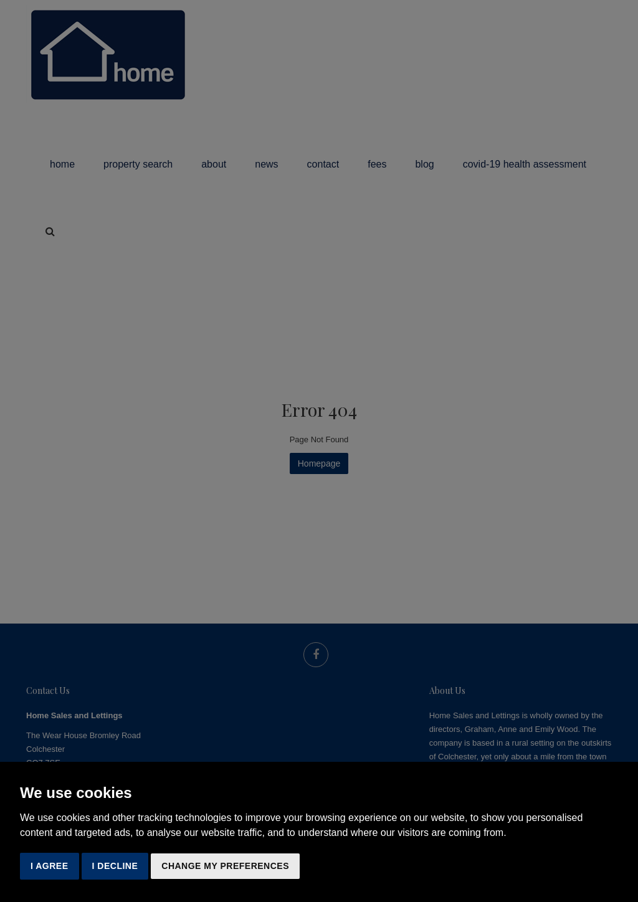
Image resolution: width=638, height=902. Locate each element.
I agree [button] (50, 866)
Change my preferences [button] (225, 866)
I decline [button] (115, 866)
